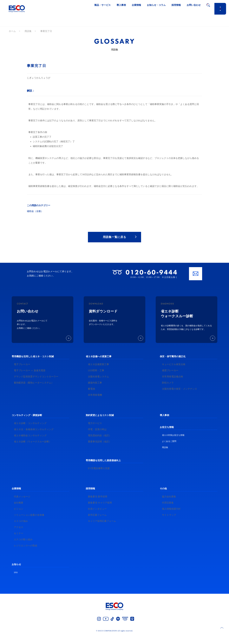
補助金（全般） (35, 211)
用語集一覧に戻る (114, 237)
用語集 (28, 31)
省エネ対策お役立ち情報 (173, 436)
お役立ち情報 (167, 427)
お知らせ (16, 565)
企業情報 (16, 489)
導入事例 (164, 416)
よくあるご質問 (169, 442)
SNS (16, 573)
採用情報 (90, 489)
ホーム (12, 31)
